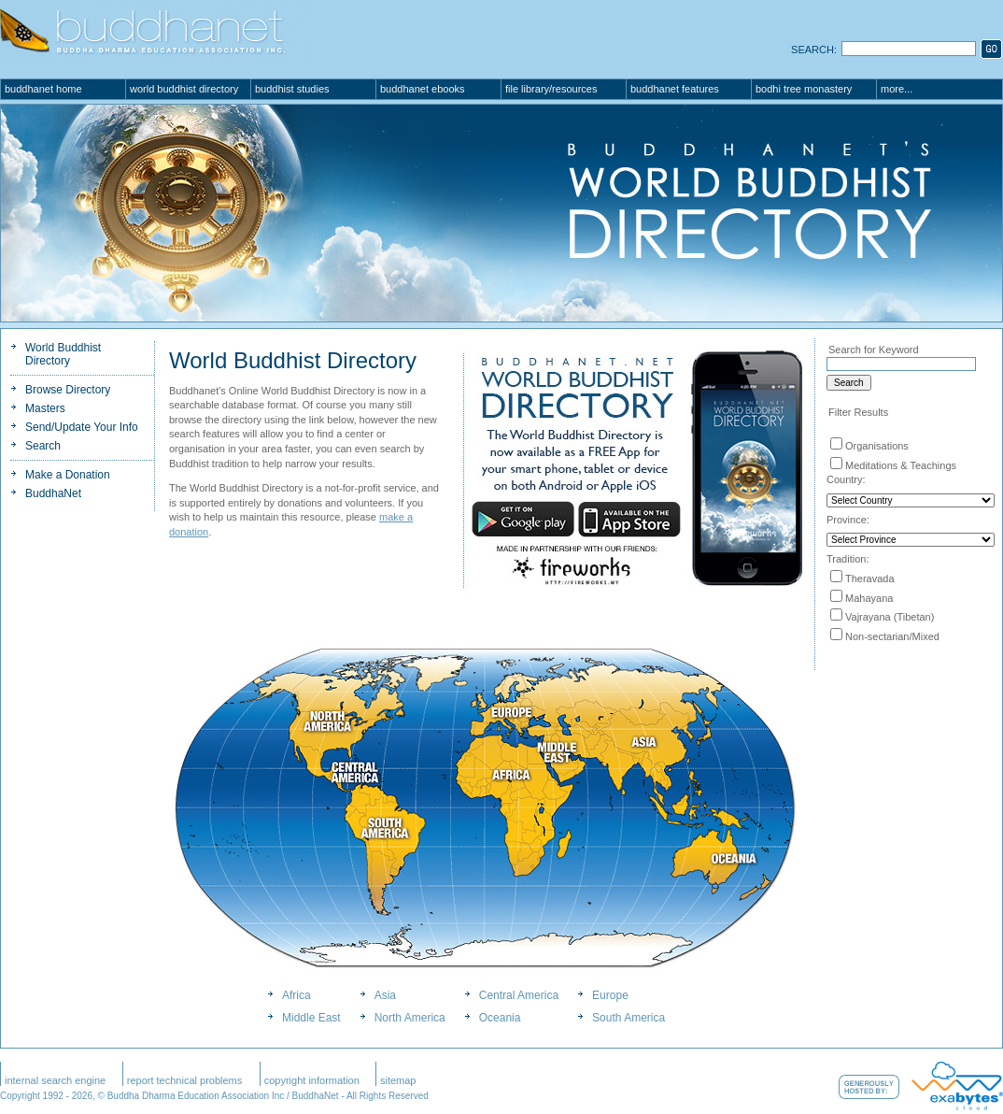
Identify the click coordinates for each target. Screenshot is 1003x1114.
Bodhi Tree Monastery (804, 88)
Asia (385, 995)
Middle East (311, 1017)
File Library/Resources (551, 88)
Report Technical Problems (185, 1080)
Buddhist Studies (292, 88)
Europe (610, 995)
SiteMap (398, 1080)
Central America (518, 995)
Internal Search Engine (55, 1080)
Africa (296, 995)
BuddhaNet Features (674, 88)
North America (409, 1017)
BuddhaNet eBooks (422, 88)
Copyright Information (312, 1080)
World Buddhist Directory (184, 88)
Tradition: (847, 558)
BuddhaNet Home (43, 88)
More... (896, 88)
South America (628, 1017)
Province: (847, 519)
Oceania (500, 1017)
